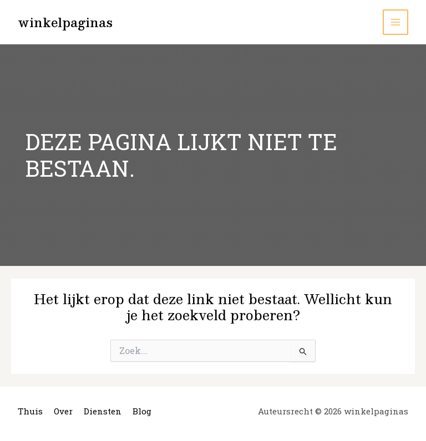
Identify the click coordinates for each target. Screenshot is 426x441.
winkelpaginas (65, 22)
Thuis (30, 411)
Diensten (102, 411)
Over (63, 411)
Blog (142, 411)
